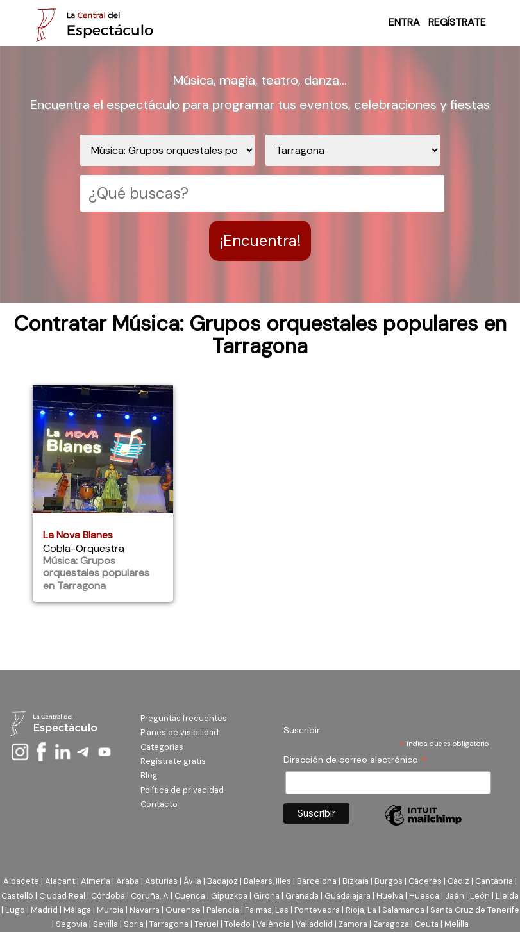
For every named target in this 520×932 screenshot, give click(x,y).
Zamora (353, 924)
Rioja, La (361, 909)
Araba (127, 881)
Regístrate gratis (173, 761)
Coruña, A (150, 895)
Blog (149, 775)
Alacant (60, 881)
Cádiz (458, 881)
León (480, 895)
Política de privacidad (182, 790)
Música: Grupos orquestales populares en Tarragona (96, 573)
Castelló (17, 895)
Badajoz (222, 881)
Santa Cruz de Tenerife (474, 909)
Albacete (21, 881)
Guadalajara (347, 895)
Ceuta (427, 924)
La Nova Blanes (78, 535)
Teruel (206, 924)
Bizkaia (355, 881)
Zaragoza (391, 924)
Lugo (15, 909)
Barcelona (317, 881)
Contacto (159, 804)
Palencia (222, 909)
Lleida (507, 895)
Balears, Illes (267, 881)
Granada (302, 895)
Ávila (192, 881)
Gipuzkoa (229, 895)
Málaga (77, 909)
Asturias (161, 881)
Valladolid (314, 924)
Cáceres (425, 881)
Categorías (161, 747)
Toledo (237, 924)
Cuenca (189, 895)
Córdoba (108, 895)
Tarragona (169, 924)
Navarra (145, 909)
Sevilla (105, 924)
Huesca (424, 895)
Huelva (389, 895)
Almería (95, 881)
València (273, 924)
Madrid (44, 909)
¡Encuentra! (260, 241)
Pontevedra (317, 909)
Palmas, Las (267, 909)
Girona (266, 895)
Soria (134, 924)
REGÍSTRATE (457, 22)
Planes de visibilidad (179, 732)
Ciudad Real (62, 895)
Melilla (456, 924)
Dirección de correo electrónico (355, 760)
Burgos (388, 881)
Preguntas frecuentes (183, 718)
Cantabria (494, 881)
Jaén (454, 895)
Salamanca (403, 909)
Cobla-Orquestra (83, 548)
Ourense (183, 909)
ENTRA (404, 22)
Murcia (110, 909)
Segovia (71, 924)
